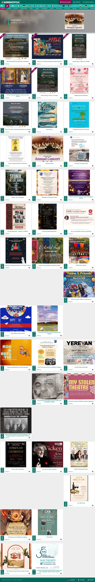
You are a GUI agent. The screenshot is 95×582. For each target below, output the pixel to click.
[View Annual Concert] (28, 20)
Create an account (88, 2)
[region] (47, 21)
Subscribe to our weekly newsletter (12, 580)
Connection (76, 2)
